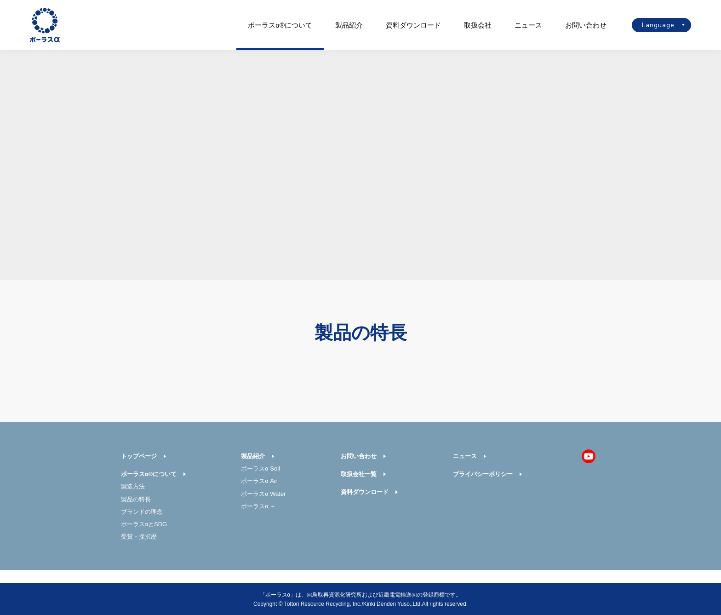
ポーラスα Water (263, 493)
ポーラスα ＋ (258, 506)
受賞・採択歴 (139, 536)
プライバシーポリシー (483, 474)
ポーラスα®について (280, 25)
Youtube (588, 456)
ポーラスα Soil (260, 468)
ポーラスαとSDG (144, 524)
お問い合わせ (586, 25)
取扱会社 (478, 25)
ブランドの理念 (142, 511)
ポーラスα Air (259, 480)
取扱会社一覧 (359, 474)
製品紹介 (349, 25)
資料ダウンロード (413, 25)
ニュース (528, 25)
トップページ (139, 456)
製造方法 (133, 486)
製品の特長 (136, 499)
